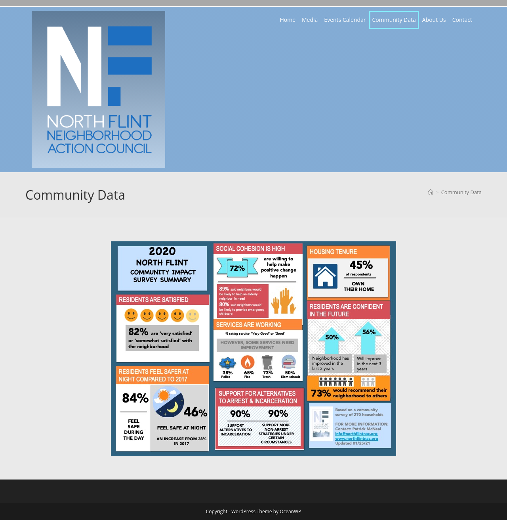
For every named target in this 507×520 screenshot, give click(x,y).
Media (310, 19)
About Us (434, 19)
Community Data (394, 19)
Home (287, 19)
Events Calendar (345, 19)
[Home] (430, 192)
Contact (462, 19)
